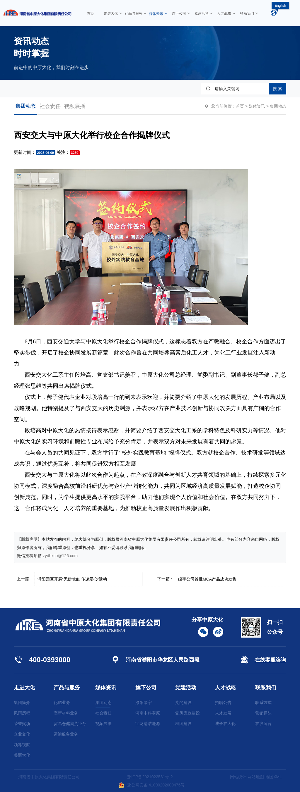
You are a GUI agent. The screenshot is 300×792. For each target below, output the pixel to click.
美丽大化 (22, 755)
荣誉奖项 (22, 723)
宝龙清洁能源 (147, 723)
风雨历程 (22, 713)
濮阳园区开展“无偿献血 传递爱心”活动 (72, 579)
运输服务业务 (66, 734)
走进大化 (24, 688)
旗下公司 (145, 688)
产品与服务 (67, 688)
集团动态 (25, 106)
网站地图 (256, 776)
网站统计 (238, 776)
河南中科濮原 (147, 713)
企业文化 (22, 734)
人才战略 (225, 688)
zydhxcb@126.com (60, 555)
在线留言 (263, 723)
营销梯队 (263, 713)
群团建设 (183, 723)
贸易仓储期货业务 (70, 723)
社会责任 (50, 106)
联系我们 (265, 688)
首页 (240, 106)
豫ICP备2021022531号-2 (150, 776)
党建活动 (185, 688)
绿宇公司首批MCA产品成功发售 (207, 579)
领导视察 (22, 744)
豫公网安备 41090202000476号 (151, 785)
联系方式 (263, 702)
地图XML (273, 776)
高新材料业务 (66, 713)
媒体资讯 (257, 106)
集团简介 (22, 702)
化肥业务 (62, 702)
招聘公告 (223, 702)
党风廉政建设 (187, 713)
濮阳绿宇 (143, 702)
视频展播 (74, 106)
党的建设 (183, 702)
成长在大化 (225, 723)
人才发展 (223, 713)
